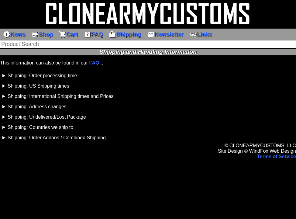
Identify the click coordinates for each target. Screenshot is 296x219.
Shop (42, 34)
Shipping (125, 34)
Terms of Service (276, 156)
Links (201, 34)
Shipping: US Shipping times (38, 86)
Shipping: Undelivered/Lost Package (47, 117)
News (14, 34)
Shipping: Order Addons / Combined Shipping (57, 137)
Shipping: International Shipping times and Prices (61, 96)
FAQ (93, 34)
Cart (68, 34)
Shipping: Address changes (37, 106)
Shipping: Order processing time (42, 75)
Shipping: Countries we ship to (40, 127)
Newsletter (165, 34)
